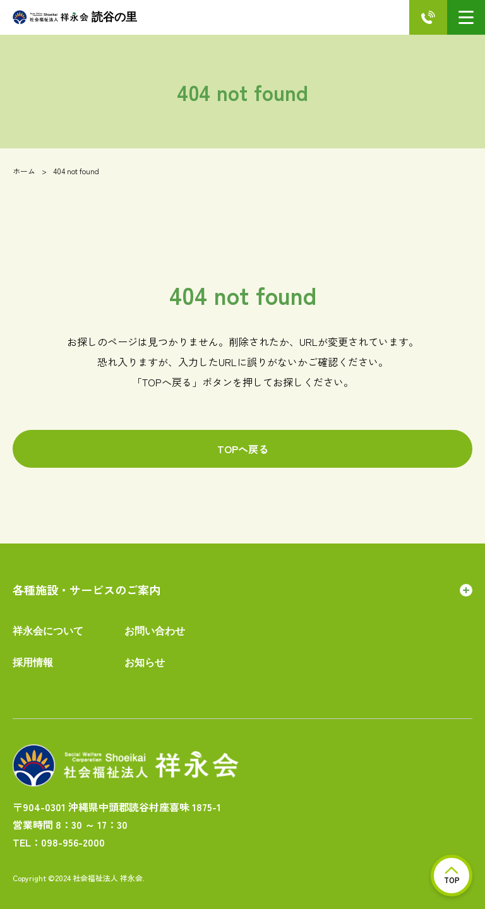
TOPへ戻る (242, 448)
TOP (452, 876)
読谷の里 (75, 17)
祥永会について (48, 631)
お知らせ (144, 662)
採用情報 (33, 662)
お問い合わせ (154, 631)
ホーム (24, 170)
